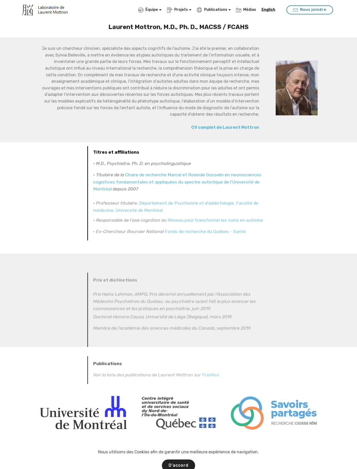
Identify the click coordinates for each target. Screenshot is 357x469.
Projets (177, 9)
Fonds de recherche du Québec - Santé (205, 235)
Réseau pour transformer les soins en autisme (215, 224)
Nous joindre (309, 9)
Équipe (148, 9)
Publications (212, 9)
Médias (246, 9)
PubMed (210, 382)
